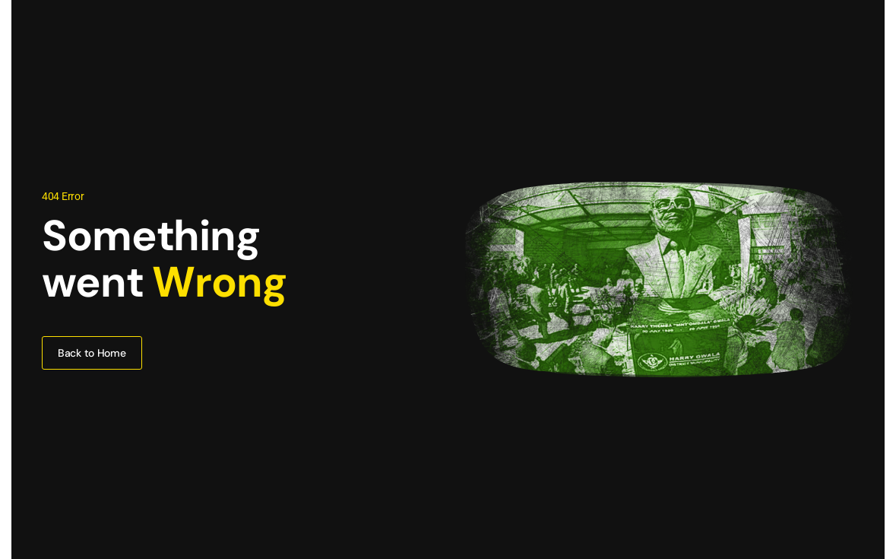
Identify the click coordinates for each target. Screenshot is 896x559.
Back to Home (92, 353)
